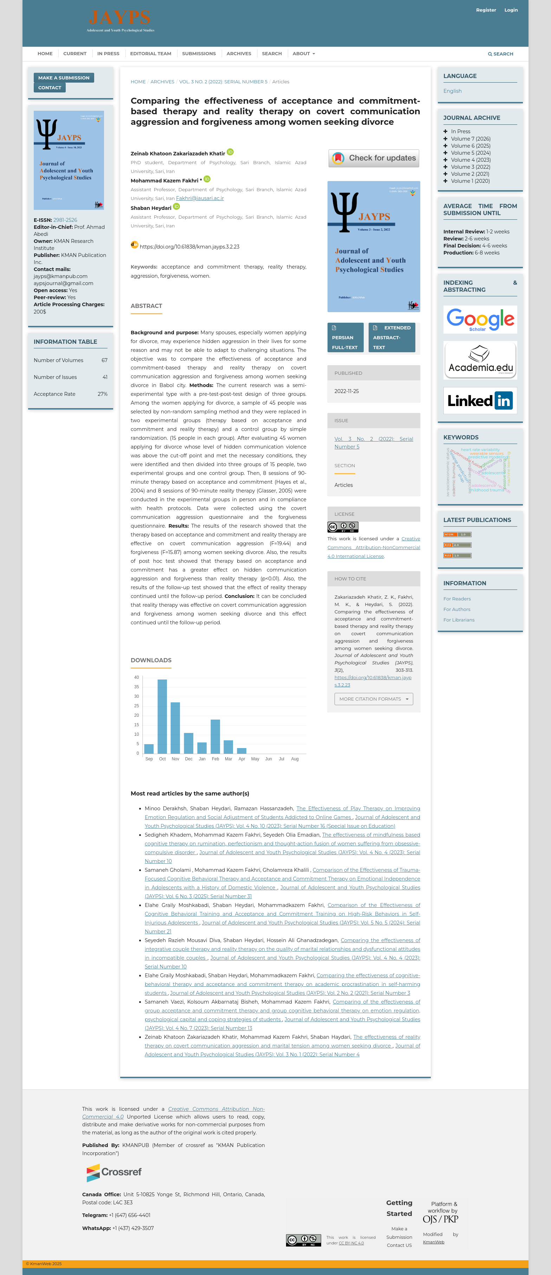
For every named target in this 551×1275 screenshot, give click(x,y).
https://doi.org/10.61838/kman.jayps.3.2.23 (190, 247)
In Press (108, 53)
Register (486, 10)
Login (511, 10)
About (302, 53)
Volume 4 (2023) (469, 160)
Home (45, 53)
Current (74, 53)
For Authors (457, 609)
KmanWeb (434, 1241)
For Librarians (459, 620)
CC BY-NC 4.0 (351, 1243)
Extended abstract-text (392, 337)
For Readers (457, 598)
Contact (49, 87)
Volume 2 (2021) (468, 174)
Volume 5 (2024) (469, 153)
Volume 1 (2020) (468, 181)
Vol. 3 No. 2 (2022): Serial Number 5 (223, 81)
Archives (239, 53)
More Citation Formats (370, 699)
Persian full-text (345, 342)
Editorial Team (150, 53)
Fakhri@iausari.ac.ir (200, 198)
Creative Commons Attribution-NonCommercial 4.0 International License (374, 547)
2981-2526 (65, 220)
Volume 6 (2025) (469, 146)
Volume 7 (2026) (469, 139)
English (452, 91)
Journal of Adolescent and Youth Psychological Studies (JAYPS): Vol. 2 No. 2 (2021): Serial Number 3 (290, 993)
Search (272, 53)
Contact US (399, 1245)
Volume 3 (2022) (469, 167)
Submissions (199, 53)
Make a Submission (64, 78)
